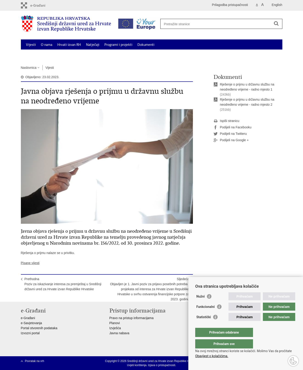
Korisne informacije (241, 55)
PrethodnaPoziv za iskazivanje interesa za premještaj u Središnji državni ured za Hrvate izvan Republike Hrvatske (63, 284)
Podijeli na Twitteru (230, 134)
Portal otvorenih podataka (39, 328)
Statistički (203, 326)
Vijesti (31, 45)
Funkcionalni (205, 316)
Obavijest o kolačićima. (211, 356)
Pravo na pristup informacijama (131, 318)
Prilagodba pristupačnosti (230, 5)
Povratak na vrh (34, 361)
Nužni (200, 305)
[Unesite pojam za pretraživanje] (220, 24)
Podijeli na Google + (231, 140)
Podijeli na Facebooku (233, 127)
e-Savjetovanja (31, 323)
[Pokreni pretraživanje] (276, 23)
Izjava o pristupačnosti (161, 365)
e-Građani (28, 318)
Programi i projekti (118, 45)
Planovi (114, 323)
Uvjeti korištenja (137, 365)
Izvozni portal (30, 333)
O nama (46, 45)
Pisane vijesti (30, 263)
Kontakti (267, 55)
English (277, 5)
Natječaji (92, 45)
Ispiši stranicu (226, 121)
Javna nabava (119, 333)
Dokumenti (145, 45)
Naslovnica (28, 67)
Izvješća (115, 328)
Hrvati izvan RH (69, 45)
